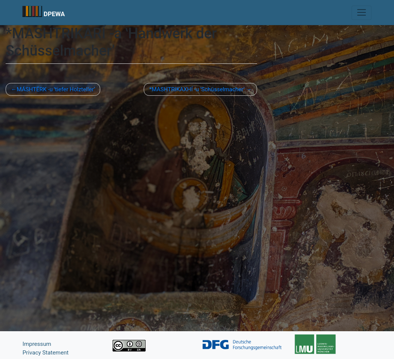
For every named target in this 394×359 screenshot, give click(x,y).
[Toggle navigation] (361, 13)
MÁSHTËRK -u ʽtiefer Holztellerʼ (56, 89)
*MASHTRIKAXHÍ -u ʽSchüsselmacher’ (197, 89)
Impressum (37, 344)
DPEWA (54, 14)
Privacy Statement (46, 352)
